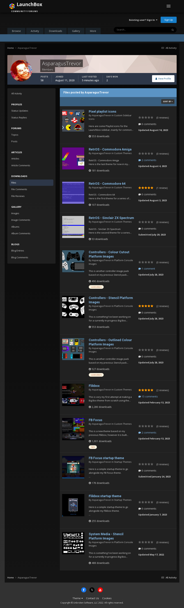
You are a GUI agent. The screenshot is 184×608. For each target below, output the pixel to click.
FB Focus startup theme (106, 458)
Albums (15, 226)
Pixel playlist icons (102, 111)
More (93, 31)
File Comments (19, 189)
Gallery (76, 31)
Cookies (107, 598)
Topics (14, 134)
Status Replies (19, 117)
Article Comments (20, 165)
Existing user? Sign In (143, 20)
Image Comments (20, 219)
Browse (16, 31)
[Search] (130, 30)
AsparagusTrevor (101, 115)
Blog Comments (19, 257)
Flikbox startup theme (105, 496)
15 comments (148, 396)
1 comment (146, 268)
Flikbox (94, 386)
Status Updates (19, 110)
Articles (15, 158)
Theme (77, 598)
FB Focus (95, 420)
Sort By (168, 101)
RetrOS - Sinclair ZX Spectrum (111, 218)
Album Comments (20, 233)
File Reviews (18, 196)
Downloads (55, 31)
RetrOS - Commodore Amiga (110, 149)
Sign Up (168, 19)
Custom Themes (123, 153)
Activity (35, 31)
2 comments (147, 160)
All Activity (16, 93)
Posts (14, 141)
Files (13, 182)
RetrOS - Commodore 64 (107, 183)
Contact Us (92, 598)
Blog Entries (17, 250)
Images (15, 213)
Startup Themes (123, 461)
